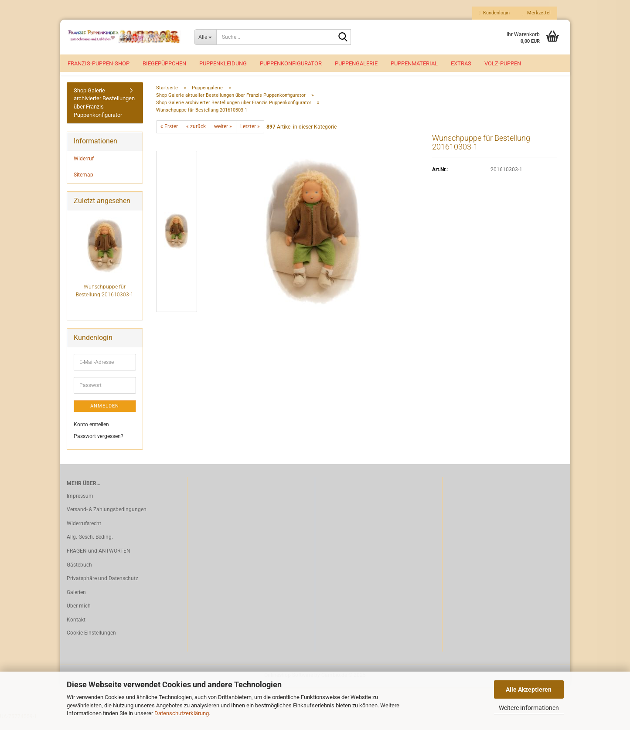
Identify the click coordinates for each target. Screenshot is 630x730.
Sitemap (83, 184)
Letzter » (250, 136)
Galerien (76, 602)
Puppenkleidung (223, 63)
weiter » (223, 136)
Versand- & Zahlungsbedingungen (106, 519)
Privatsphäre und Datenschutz (102, 588)
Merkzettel (537, 13)
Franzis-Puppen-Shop (98, 63)
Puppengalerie (356, 63)
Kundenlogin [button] (494, 13)
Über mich (79, 615)
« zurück (196, 136)
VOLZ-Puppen (502, 63)
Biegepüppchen (164, 63)
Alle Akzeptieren (529, 689)
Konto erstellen (91, 434)
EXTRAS (461, 63)
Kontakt (76, 629)
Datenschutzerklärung (181, 713)
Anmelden (104, 415)
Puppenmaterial (414, 63)
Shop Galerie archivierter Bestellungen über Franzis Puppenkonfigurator (104, 112)
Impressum (80, 506)
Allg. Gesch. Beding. (90, 546)
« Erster (169, 136)
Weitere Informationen (529, 707)
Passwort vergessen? (98, 446)
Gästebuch (79, 574)
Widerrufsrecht (84, 533)
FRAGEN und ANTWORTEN (98, 560)
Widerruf (84, 168)
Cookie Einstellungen (91, 642)
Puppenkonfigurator (291, 63)
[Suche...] (205, 37)
